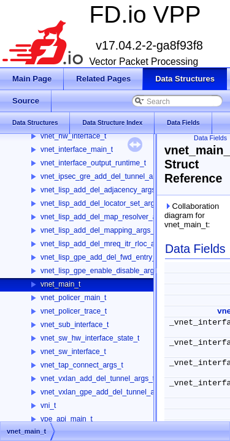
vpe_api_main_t (66, 419)
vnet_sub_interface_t (74, 324)
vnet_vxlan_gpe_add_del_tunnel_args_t (105, 392)
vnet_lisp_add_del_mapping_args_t (98, 230)
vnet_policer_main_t (73, 297)
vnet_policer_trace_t (73, 311)
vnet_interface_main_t (76, 149)
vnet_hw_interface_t (73, 136)
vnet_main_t (60, 284)
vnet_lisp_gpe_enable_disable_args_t (102, 270)
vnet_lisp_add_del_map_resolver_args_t (106, 217)
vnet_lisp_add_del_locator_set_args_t (102, 203)
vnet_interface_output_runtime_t (93, 163)
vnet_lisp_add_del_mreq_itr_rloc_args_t (105, 243)
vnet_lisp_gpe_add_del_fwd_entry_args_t (108, 257)
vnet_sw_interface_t (73, 351)
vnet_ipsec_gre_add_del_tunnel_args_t (104, 176)
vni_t (48, 405)
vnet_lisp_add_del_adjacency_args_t (100, 190)
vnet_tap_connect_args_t (81, 365)
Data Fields (210, 137)
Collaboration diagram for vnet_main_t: (191, 215)
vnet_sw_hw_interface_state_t (89, 338)
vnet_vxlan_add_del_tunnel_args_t (97, 378)
